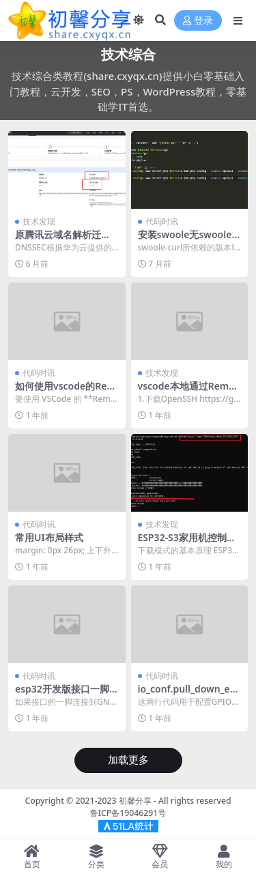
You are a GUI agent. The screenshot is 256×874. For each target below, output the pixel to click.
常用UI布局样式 (49, 537)
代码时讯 (161, 221)
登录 (198, 21)
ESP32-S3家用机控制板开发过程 (187, 543)
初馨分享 (135, 800)
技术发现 (39, 221)
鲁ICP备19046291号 (128, 813)
